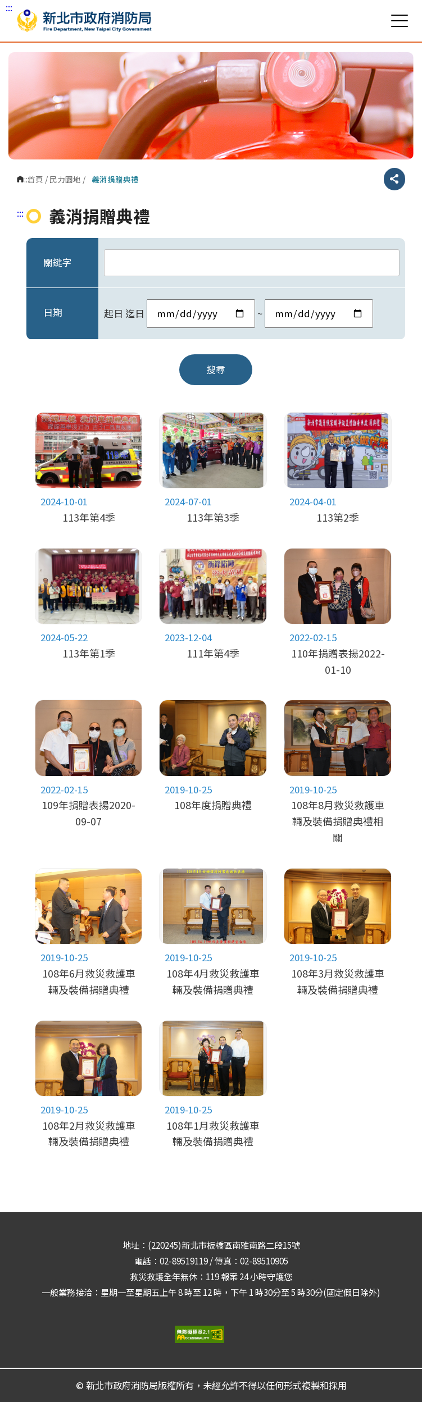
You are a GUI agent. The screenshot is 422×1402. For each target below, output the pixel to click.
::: (9, 7)
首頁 (35, 179)
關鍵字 (57, 262)
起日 (113, 313)
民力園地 (65, 179)
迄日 (134, 313)
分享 (394, 179)
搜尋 (215, 369)
